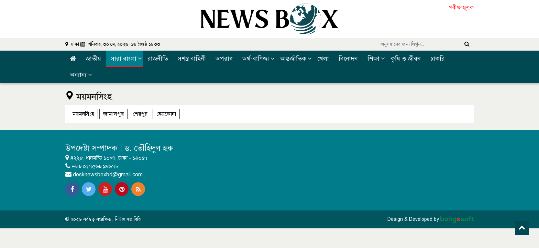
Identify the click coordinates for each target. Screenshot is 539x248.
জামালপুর (113, 114)
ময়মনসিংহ (83, 114)
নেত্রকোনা (166, 114)
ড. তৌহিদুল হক (149, 148)
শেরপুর (140, 114)
